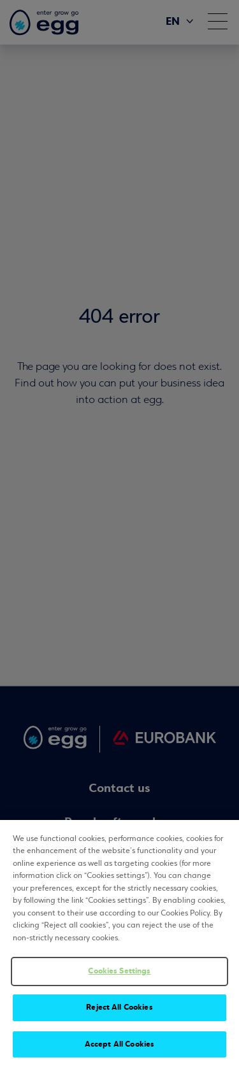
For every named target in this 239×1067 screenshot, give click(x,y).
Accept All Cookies (119, 1047)
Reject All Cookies (119, 1010)
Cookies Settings (119, 973)
